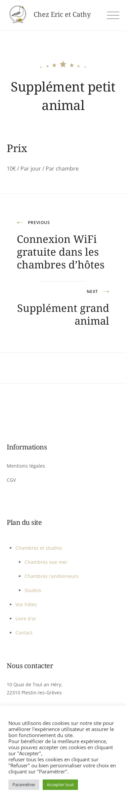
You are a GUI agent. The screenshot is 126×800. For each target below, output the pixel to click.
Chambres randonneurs (52, 576)
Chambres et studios (38, 548)
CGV (11, 480)
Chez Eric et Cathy (62, 14)
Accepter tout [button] (60, 784)
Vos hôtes (26, 604)
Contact (24, 632)
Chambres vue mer (46, 562)
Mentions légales (26, 466)
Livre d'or (25, 618)
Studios (33, 590)
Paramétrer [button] (23, 784)
